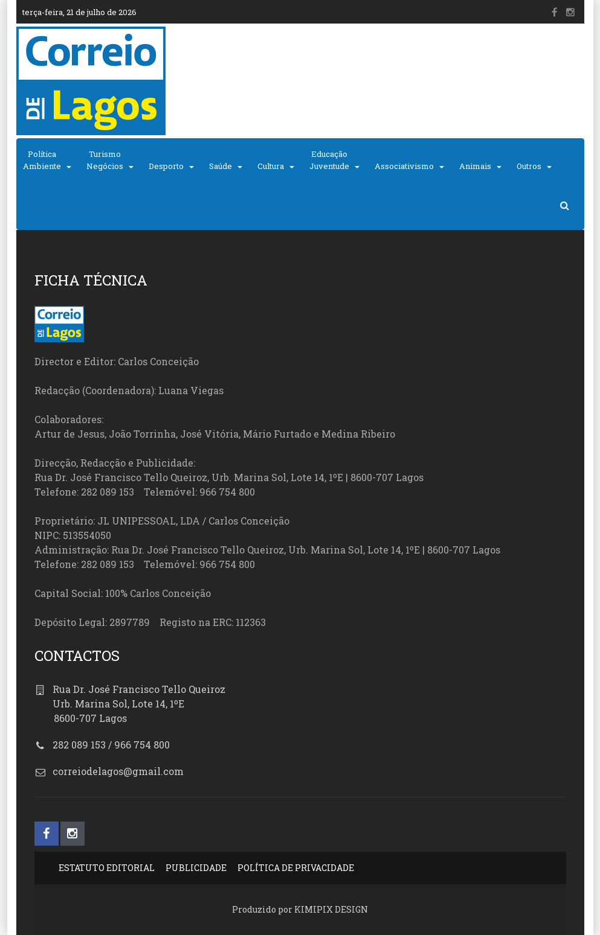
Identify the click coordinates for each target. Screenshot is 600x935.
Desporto (166, 166)
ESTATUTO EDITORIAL (107, 867)
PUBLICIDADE (196, 867)
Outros (529, 166)
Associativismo (404, 166)
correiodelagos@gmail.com (118, 771)
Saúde (220, 166)
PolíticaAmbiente (42, 159)
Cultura (270, 166)
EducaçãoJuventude (329, 159)
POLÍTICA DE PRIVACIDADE (295, 867)
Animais (475, 166)
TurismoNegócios (104, 159)
